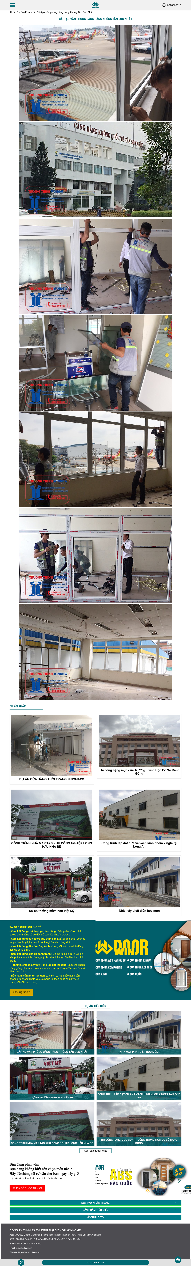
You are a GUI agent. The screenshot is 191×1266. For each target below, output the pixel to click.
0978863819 (174, 5)
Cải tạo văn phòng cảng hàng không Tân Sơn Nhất (65, 12)
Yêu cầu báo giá (95, 1262)
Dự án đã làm (24, 12)
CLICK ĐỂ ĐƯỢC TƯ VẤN (27, 1188)
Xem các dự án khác (95, 1150)
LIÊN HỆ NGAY (21, 992)
